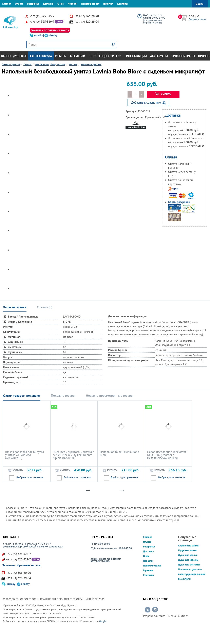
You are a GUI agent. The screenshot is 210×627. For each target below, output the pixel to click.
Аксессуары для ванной (191, 574)
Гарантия (108, 3)
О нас (60, 3)
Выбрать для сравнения (29, 477)
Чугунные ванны (187, 550)
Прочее (203, 56)
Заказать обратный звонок (50, 30)
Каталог (6, 3)
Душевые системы (189, 564)
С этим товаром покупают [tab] (21, 395)
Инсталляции (136, 56)
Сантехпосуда (41, 56)
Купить (163, 94)
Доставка (48, 3)
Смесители (77, 56)
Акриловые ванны (188, 545)
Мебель (60, 56)
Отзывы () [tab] (44, 307)
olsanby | (39, 35)
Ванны (6, 56)
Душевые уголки (187, 555)
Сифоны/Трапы (183, 56)
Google (102, 621)
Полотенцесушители (105, 56)
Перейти (148, 610)
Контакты (122, 3)
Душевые (20, 56)
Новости (72, 3)
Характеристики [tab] (14, 307)
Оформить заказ (197, 19)
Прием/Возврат (90, 3)
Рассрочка (33, 3)
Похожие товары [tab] (63, 395)
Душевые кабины (188, 560)
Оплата (19, 3)
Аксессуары (159, 56)
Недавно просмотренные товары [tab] (109, 395)
